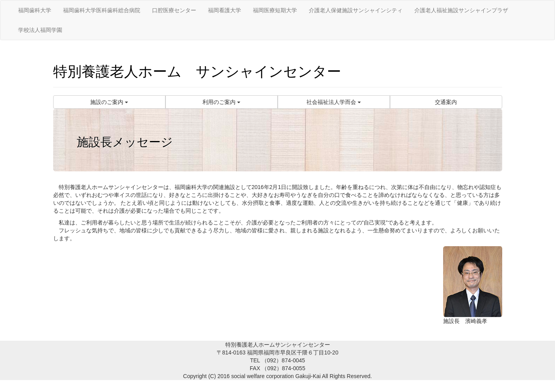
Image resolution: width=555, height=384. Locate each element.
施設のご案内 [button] (109, 102)
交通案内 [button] (446, 102)
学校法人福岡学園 (40, 30)
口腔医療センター (174, 10)
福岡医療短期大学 (275, 10)
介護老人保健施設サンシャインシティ (356, 10)
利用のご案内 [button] (221, 102)
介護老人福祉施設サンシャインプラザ (461, 10)
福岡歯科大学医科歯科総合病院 (101, 10)
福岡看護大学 (224, 10)
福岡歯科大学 (34, 10)
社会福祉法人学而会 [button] (333, 102)
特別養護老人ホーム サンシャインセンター (197, 71)
